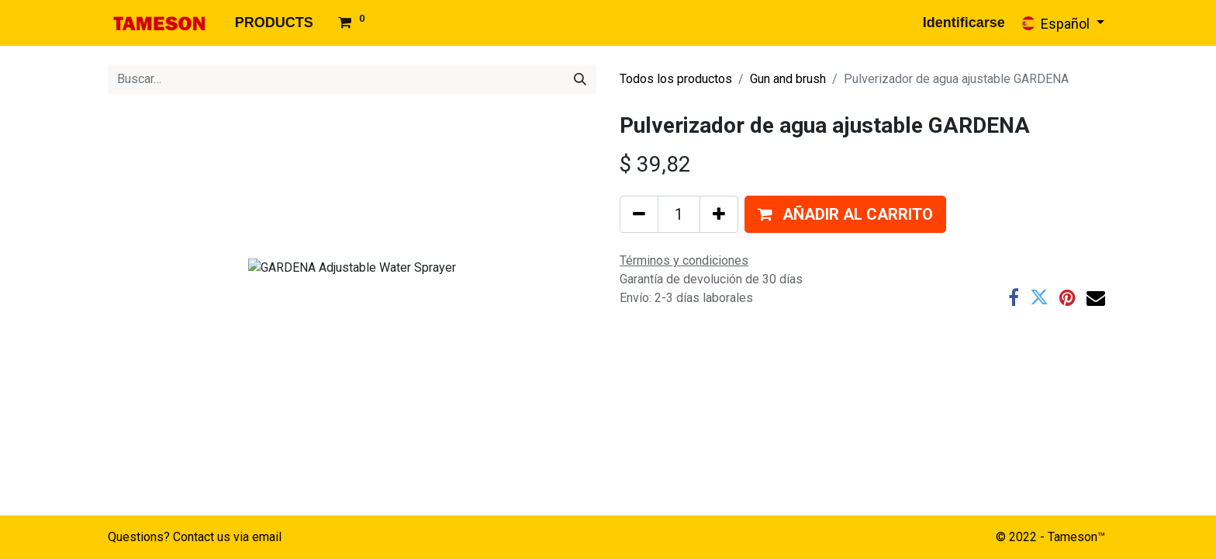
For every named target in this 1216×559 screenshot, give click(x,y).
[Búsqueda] (580, 79)
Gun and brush (788, 78)
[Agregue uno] (719, 214)
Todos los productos (676, 78)
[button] (845, 214)
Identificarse (964, 22)
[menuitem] (274, 23)
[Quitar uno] (639, 214)
